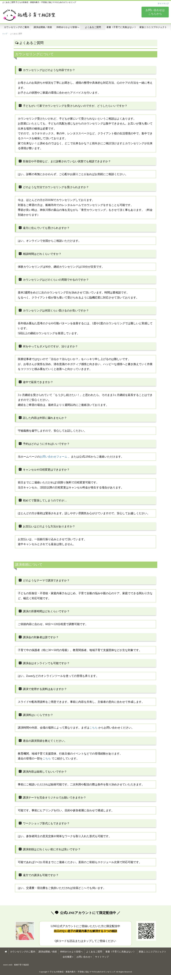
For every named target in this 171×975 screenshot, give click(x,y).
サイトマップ (163, 3)
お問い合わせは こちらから (155, 12)
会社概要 (68, 957)
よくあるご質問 (93, 27)
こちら (93, 727)
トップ (4, 34)
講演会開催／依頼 (43, 27)
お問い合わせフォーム (53, 456)
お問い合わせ (84, 957)
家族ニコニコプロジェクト (153, 27)
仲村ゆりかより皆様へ (67, 27)
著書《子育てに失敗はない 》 (121, 27)
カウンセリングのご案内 (16, 27)
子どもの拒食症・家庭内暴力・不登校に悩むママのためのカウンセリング (82, 972)
